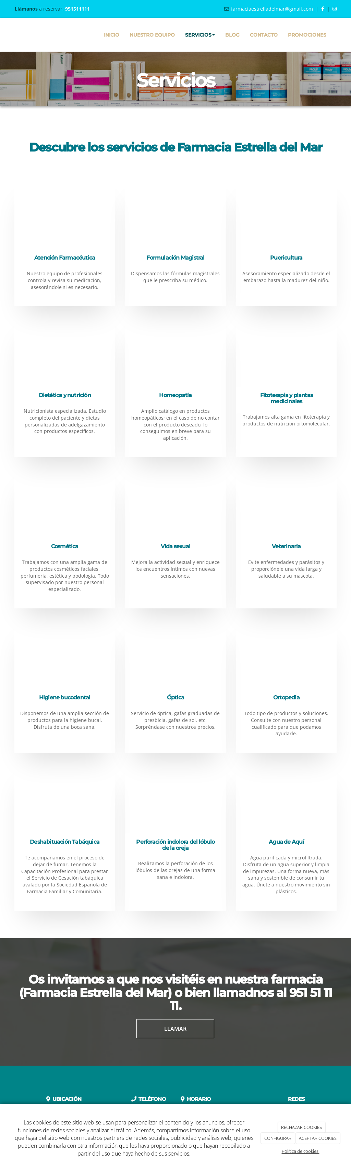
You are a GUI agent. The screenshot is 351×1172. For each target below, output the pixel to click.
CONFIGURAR (277, 1138)
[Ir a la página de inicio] (12, 35)
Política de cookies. (300, 1151)
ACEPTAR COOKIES (318, 1138)
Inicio (111, 35)
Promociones (307, 35)
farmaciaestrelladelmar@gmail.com (272, 8)
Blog (232, 35)
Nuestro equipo (152, 35)
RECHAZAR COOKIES (301, 1127)
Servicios (200, 35)
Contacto (264, 35)
